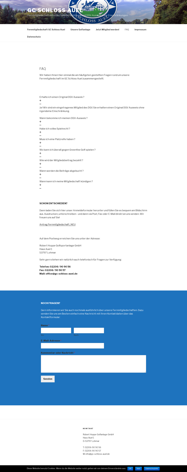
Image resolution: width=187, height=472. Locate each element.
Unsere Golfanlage (80, 29)
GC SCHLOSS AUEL (55, 10)
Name (45, 325)
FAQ (127, 29)
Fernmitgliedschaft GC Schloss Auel (46, 29)
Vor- (43, 335)
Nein (138, 469)
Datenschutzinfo (152, 469)
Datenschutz (34, 36)
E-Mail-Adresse (51, 340)
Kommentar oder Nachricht (58, 352)
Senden (47, 379)
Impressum (140, 29)
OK (130, 469)
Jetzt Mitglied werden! (107, 29)
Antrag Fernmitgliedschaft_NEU (57, 224)
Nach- (76, 335)
